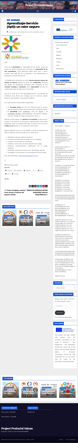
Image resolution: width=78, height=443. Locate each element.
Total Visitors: (5, 416)
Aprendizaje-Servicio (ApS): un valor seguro (23, 25)
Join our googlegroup (71, 439)
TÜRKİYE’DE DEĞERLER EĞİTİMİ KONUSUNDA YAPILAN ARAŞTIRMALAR (37, 193)
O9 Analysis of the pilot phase (26, 221)
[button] (72, 11)
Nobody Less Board (64, 80)
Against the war (60, 276)
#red (31, 32)
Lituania (58, 52)
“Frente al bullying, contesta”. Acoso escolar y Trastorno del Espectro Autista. (15, 193)
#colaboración (13, 32)
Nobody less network (61, 42)
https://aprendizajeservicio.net (28, 156)
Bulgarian (59, 58)
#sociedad (36, 32)
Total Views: (5, 412)
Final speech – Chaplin (62, 126)
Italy (57, 48)
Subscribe (60, 313)
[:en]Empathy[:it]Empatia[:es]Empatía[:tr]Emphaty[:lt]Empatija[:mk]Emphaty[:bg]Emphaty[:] (65, 253)
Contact (61, 439)
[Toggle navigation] (38, 11)
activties (57, 113)
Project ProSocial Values (39, 5)
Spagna (58, 55)
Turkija (58, 62)
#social (42, 32)
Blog (5, 217)
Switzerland (60, 68)
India (57, 65)
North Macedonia (61, 45)
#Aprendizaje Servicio (23, 32)
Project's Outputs (8, 215)
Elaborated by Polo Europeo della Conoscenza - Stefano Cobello (17, 439)
